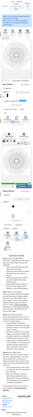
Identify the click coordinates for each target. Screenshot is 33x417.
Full (23, 237)
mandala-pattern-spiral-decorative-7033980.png (7, 400)
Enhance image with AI (14, 101)
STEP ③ (1, 121)
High (20, 124)
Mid (12, 122)
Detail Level (5, 37)
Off (5, 249)
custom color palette (20, 305)
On (8, 249)
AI (16, 9)
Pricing (16, 4)
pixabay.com (10, 20)
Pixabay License (7, 407)
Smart (8, 122)
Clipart (5, 32)
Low (17, 124)
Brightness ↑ (20, 199)
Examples (19, 2)
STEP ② (1, 96)
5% (27, 199)
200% (26, 122)
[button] (28, 3)
